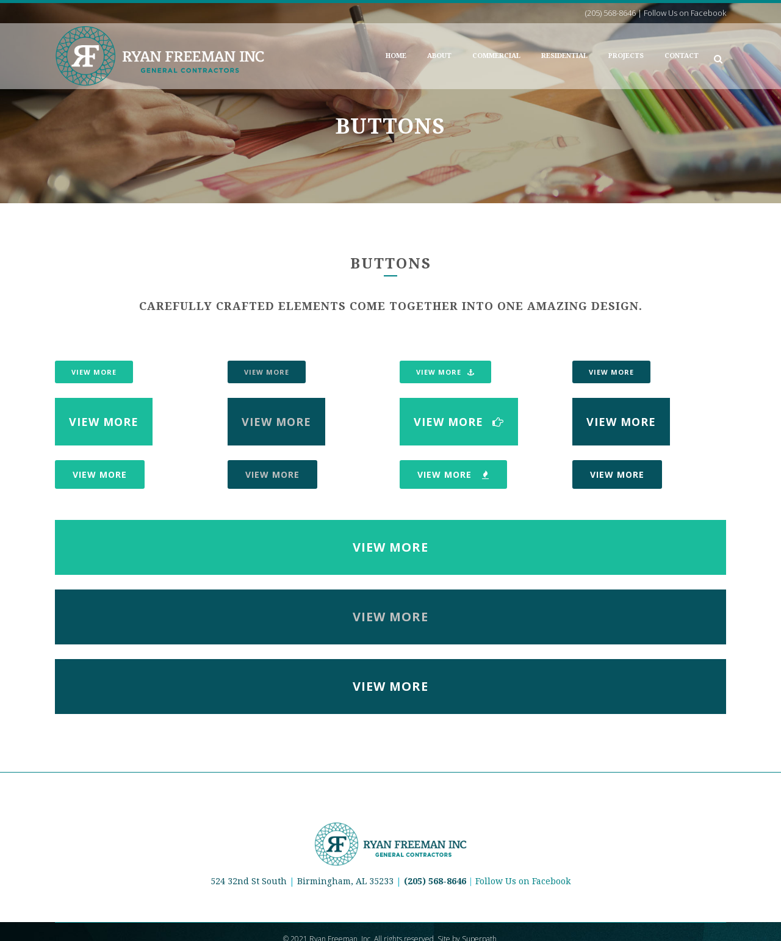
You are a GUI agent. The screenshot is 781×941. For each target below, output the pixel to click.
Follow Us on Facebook (522, 881)
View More (94, 372)
